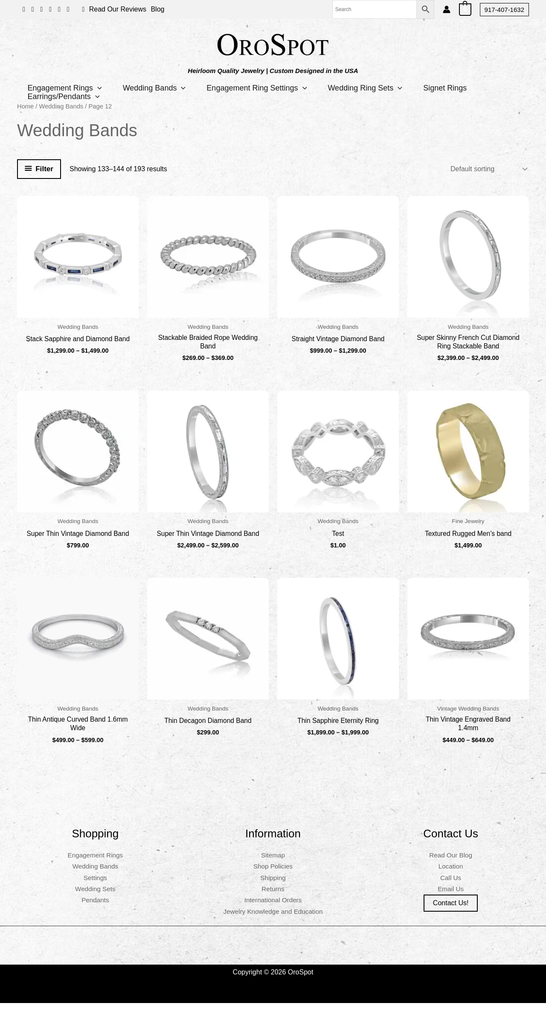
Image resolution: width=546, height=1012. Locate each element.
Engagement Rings (65, 88)
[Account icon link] (446, 9)
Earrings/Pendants (64, 96)
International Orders (273, 909)
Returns (273, 897)
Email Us (451, 897)
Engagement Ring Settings (257, 88)
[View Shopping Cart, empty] (465, 9)
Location (451, 875)
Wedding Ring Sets (366, 88)
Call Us (451, 886)
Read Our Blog (450, 864)
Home (25, 106)
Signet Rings (446, 88)
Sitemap (273, 864)
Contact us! (451, 911)
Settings (95, 886)
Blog (157, 9)
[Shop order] (488, 169)
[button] (504, 9)
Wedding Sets (95, 897)
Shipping (273, 886)
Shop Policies (273, 875)
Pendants (95, 909)
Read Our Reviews (117, 9)
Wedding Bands (154, 88)
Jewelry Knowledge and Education (273, 920)
